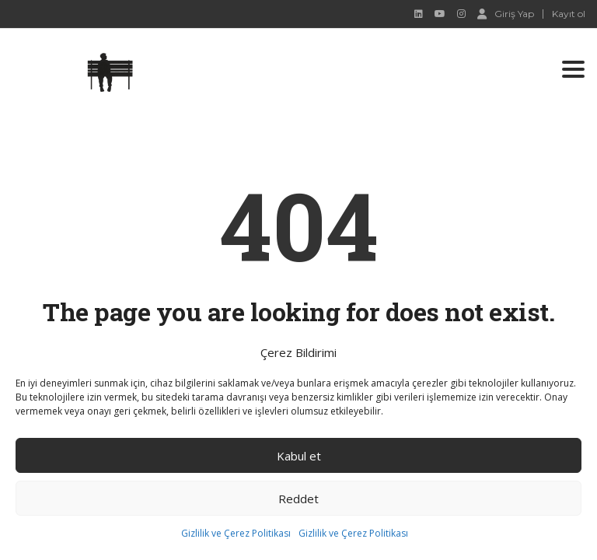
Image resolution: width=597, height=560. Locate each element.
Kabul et (299, 456)
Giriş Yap (505, 13)
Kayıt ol (568, 14)
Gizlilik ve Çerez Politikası (236, 533)
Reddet (298, 498)
